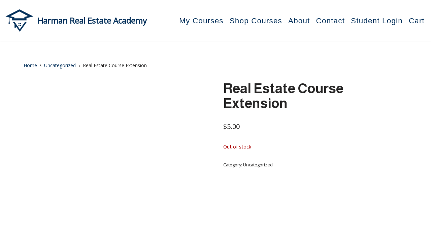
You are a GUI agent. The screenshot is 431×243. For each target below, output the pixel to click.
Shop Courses (256, 21)
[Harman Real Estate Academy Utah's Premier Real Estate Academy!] (76, 20)
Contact (330, 21)
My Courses (201, 21)
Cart (417, 21)
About (299, 21)
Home (30, 65)
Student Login (377, 21)
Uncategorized (60, 65)
